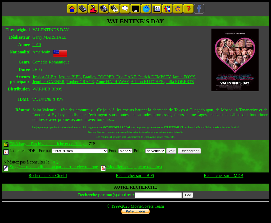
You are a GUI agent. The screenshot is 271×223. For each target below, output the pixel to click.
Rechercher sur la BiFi (135, 176)
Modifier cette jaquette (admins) (131, 167)
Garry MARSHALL (49, 37)
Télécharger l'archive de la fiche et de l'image (48, 144)
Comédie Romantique (50, 62)
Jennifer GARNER (48, 81)
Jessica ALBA (44, 77)
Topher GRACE (80, 81)
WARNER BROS (47, 89)
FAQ (54, 163)
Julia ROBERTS (180, 81)
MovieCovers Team (147, 207)
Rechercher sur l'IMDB (223, 176)
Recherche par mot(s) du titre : (106, 195)
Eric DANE (126, 77)
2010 (36, 44)
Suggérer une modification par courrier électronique (50, 167)
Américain (41, 52)
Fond (121, 151)
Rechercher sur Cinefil (48, 176)
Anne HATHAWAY (112, 81)
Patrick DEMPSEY (154, 77)
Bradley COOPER (98, 77)
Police (149, 151)
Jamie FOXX (184, 77)
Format (73, 151)
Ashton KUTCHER (147, 81)
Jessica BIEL (70, 77)
